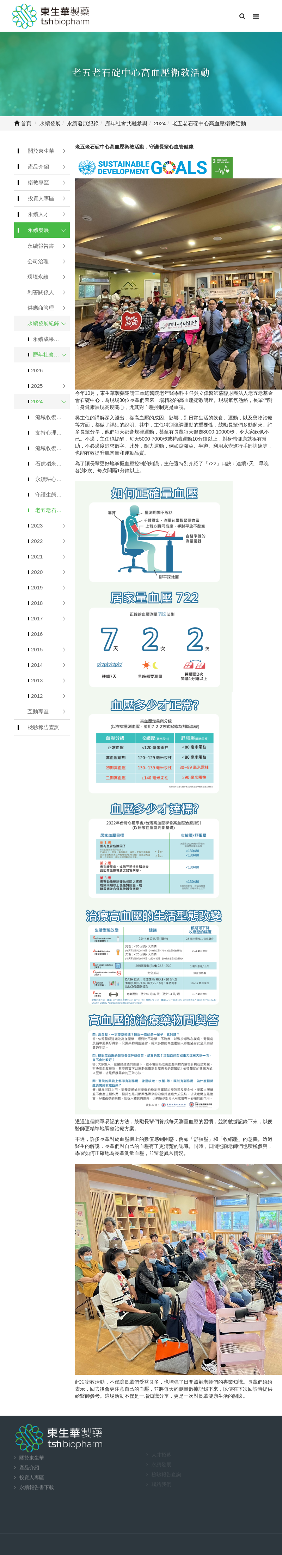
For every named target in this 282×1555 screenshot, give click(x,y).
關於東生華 (41, 151)
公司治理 (38, 261)
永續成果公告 (49, 339)
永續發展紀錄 (43, 323)
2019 (37, 587)
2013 (37, 680)
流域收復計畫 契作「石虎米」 (52, 417)
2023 (37, 526)
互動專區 (38, 711)
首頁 (22, 123)
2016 (37, 634)
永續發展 (38, 230)
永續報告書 (40, 246)
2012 (37, 696)
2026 (37, 370)
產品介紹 (38, 167)
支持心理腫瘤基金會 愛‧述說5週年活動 (52, 433)
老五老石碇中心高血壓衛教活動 (52, 510)
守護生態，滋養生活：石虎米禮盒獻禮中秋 (52, 495)
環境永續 (38, 277)
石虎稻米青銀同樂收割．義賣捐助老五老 (52, 464)
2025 (37, 386)
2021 (37, 557)
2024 (37, 401)
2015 (37, 649)
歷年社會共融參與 (51, 355)
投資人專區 (41, 198)
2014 (37, 665)
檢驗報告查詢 (44, 727)
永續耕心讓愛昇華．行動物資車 (52, 479)
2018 (37, 603)
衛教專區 (38, 182)
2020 (37, 572)
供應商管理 (40, 308)
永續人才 (38, 214)
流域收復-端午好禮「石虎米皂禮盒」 (52, 448)
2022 (37, 541)
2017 (37, 618)
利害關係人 (40, 292)
